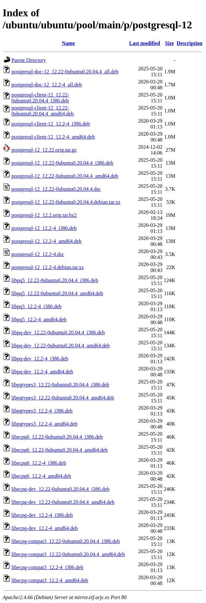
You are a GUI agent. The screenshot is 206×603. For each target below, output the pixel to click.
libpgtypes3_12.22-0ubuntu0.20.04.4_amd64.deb (62, 397)
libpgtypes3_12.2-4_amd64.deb (44, 424)
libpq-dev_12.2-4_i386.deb (39, 358)
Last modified (144, 43)
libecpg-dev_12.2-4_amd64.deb (44, 528)
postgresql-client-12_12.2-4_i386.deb (50, 124)
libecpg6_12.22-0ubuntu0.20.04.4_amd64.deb (59, 450)
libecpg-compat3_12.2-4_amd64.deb (49, 580)
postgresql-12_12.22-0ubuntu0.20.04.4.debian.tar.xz (66, 202)
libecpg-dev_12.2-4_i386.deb (42, 515)
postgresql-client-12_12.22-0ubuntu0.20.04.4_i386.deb (40, 97)
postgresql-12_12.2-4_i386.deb (44, 228)
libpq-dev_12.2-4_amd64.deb (42, 371)
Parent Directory (28, 60)
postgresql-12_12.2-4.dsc (37, 254)
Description (189, 43)
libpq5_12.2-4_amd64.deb (38, 319)
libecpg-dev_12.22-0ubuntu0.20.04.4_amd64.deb (62, 502)
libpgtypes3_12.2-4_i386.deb (42, 411)
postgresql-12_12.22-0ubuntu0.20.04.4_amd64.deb (64, 176)
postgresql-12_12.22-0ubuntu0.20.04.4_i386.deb (62, 163)
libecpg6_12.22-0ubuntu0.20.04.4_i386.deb (57, 437)
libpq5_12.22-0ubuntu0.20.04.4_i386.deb (54, 280)
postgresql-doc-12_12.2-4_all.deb (46, 84)
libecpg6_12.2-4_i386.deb (38, 463)
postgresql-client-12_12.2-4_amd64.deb (53, 137)
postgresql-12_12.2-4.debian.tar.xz (47, 267)
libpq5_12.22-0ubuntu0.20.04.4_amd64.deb (57, 293)
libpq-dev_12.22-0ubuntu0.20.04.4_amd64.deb (60, 345)
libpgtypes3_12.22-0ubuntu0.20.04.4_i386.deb (60, 384)
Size (169, 43)
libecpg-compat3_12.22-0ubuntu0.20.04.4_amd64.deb (68, 554)
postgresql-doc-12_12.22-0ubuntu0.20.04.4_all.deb (64, 71)
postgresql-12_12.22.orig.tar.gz (44, 150)
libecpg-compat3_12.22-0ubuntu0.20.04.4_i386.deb (65, 541)
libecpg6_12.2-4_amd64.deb (41, 476)
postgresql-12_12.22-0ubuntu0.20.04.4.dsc (56, 189)
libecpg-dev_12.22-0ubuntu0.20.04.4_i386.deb (60, 489)
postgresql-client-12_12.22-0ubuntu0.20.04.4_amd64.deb (42, 110)
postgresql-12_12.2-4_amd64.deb (46, 241)
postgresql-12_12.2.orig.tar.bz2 (44, 215)
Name (68, 43)
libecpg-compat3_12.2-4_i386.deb (47, 567)
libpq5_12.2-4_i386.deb (36, 306)
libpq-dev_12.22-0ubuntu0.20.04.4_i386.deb (58, 332)
